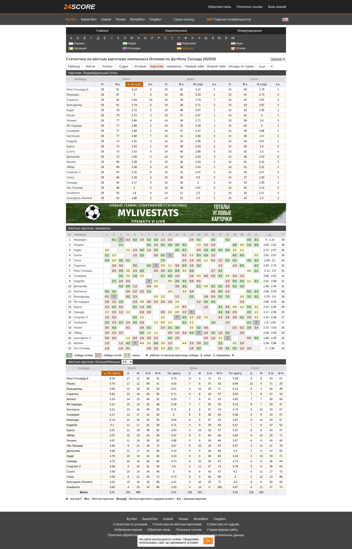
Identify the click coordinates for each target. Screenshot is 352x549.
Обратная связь (219, 7)
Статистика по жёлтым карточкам (177, 524)
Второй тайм (216, 66)
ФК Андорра (74, 125)
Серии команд (184, 19)
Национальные (176, 30)
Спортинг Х (74, 172)
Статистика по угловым (130, 524)
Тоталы (107, 66)
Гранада (72, 182)
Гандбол (155, 19)
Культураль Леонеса (79, 198)
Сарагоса (72, 99)
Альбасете (73, 193)
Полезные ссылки (249, 7)
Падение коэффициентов (229, 19)
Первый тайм (194, 66)
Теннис (120, 19)
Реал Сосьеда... (84, 270)
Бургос (71, 146)
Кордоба (72, 141)
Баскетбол (89, 19)
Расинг (71, 115)
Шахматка (174, 66)
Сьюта (71, 151)
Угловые (140, 66)
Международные (250, 30)
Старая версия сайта (222, 529)
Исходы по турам (241, 66)
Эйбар (71, 167)
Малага (71, 162)
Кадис (70, 110)
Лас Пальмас (75, 187)
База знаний (277, 7)
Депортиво (73, 156)
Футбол (71, 19)
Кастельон (73, 136)
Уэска (70, 177)
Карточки (156, 66)
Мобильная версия (128, 529)
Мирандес (73, 94)
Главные (102, 30)
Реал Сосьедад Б (77, 89)
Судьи (123, 66)
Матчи (90, 66)
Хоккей (106, 19)
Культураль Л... (83, 338)
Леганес (72, 120)
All (233, 38)
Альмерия (73, 130)
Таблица (74, 66)
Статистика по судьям (223, 524)
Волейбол (137, 19)
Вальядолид (74, 105)
